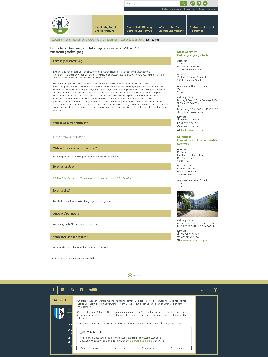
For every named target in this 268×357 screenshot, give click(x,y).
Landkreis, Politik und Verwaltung (82, 39)
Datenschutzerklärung (141, 340)
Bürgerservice (110, 39)
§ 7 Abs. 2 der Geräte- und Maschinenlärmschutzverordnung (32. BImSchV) (91, 178)
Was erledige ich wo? (131, 39)
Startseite (57, 39)
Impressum (119, 348)
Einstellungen (148, 348)
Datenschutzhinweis (90, 348)
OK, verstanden (178, 348)
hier (141, 323)
